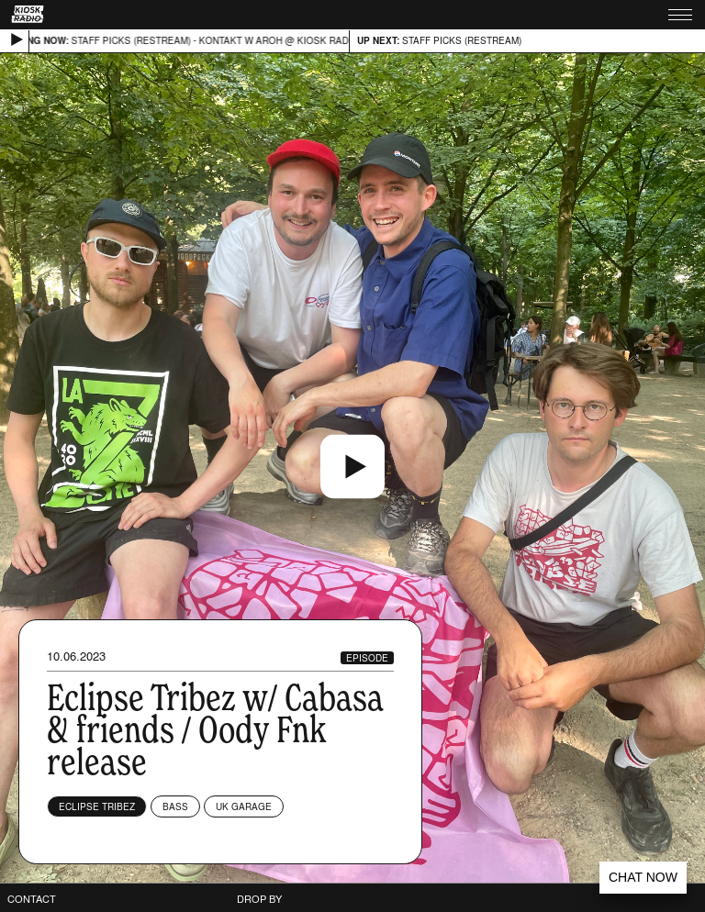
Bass (175, 806)
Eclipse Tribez (97, 806)
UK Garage (244, 806)
